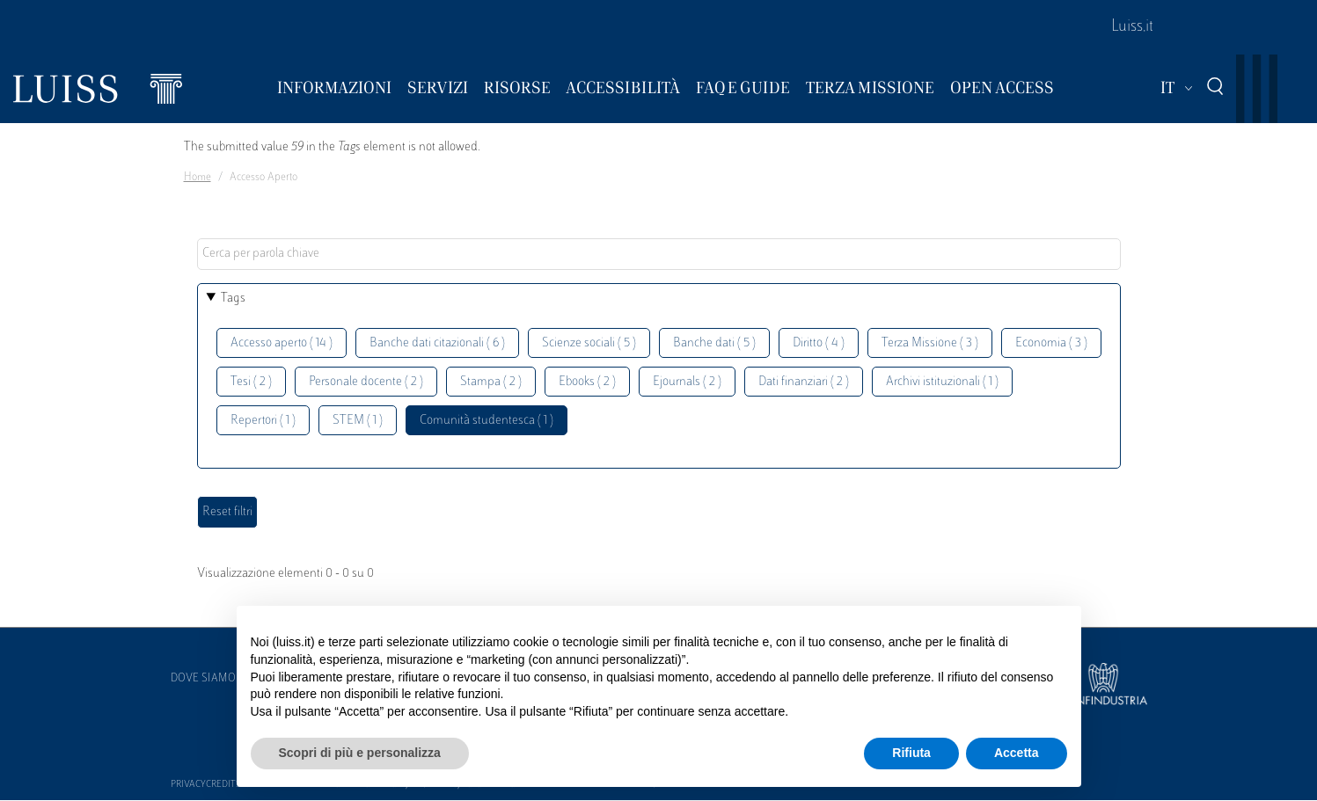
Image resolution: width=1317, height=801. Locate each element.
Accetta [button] (1016, 753)
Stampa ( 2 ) (491, 382)
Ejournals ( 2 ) (687, 382)
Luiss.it (1132, 27)
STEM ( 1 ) (358, 420)
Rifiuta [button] (911, 753)
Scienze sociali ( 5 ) (589, 343)
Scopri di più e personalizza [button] (360, 753)
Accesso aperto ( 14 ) (281, 343)
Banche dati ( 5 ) (714, 343)
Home (197, 177)
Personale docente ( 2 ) (366, 382)
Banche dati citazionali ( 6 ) (437, 343)
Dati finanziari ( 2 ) (803, 382)
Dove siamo (203, 679)
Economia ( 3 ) (1051, 343)
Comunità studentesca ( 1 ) (486, 420)
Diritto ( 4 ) (819, 343)
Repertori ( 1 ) (263, 420)
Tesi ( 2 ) (251, 382)
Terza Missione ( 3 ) (930, 343)
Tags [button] (233, 298)
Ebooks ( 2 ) (587, 382)
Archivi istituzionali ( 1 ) (942, 382)
